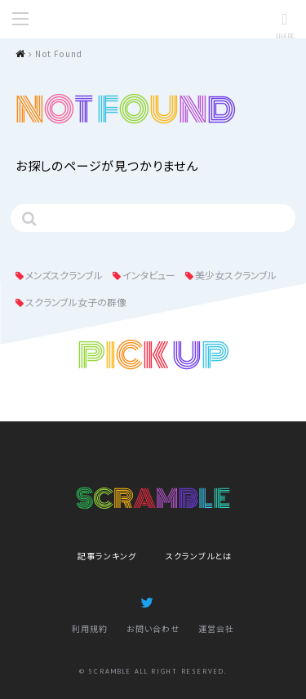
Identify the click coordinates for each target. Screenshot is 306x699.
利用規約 (90, 628)
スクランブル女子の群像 (75, 302)
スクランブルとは (199, 556)
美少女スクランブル (236, 275)
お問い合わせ (153, 628)
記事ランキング (107, 556)
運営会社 (216, 628)
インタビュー (148, 275)
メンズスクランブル (64, 275)
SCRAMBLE (153, 20)
